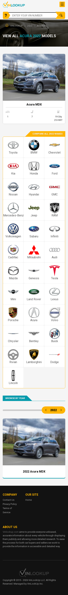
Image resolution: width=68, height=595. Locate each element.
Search (61, 15)
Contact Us (8, 500)
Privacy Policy (10, 504)
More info (34, 89)
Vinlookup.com (14, 4)
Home (28, 500)
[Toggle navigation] (62, 4)
